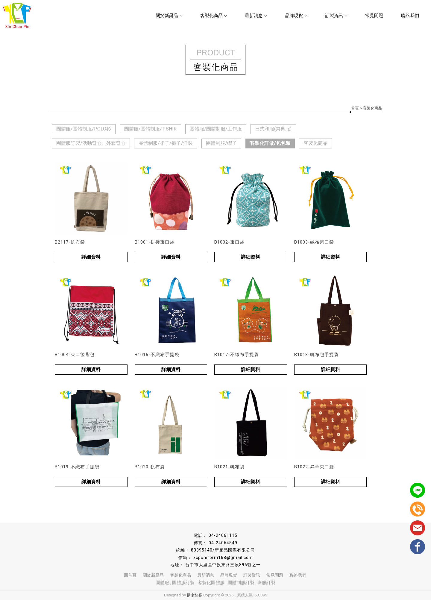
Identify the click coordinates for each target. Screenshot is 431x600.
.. (235, 595)
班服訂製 (266, 582)
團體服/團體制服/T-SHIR (150, 129)
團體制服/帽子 (221, 143)
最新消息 (256, 15)
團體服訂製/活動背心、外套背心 (90, 143)
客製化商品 (213, 15)
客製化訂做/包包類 (270, 143)
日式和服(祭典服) (273, 129)
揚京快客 (194, 595)
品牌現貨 (296, 15)
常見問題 (374, 15)
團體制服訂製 (240, 582)
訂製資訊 (336, 15)
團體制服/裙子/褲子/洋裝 (166, 143)
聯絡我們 (410, 15)
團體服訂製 (183, 582)
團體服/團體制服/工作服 (216, 129)
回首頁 (130, 575)
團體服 (162, 582)
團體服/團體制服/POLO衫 (83, 129)
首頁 (355, 108)
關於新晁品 (169, 15)
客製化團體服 (211, 582)
